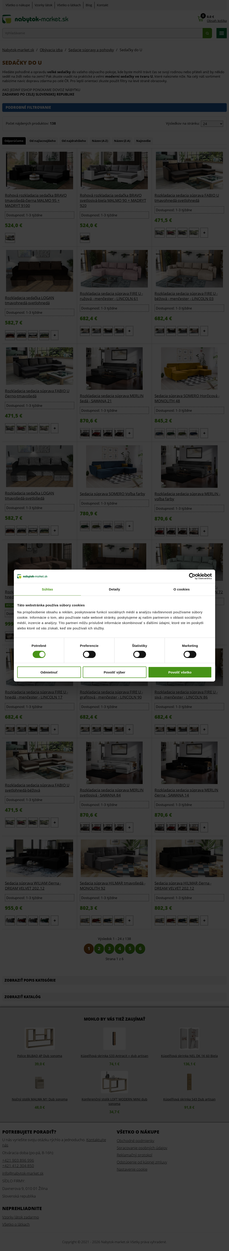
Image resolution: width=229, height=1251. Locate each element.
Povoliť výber (114, 672)
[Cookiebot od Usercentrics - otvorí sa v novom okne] (192, 576)
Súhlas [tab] (47, 589)
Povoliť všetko (180, 672)
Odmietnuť (49, 672)
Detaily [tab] (114, 589)
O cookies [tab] (182, 589)
